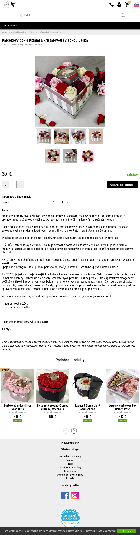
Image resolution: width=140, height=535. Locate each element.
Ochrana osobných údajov (70, 474)
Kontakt (70, 478)
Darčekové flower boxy (18, 32)
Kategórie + (10, 25)
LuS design (5, 32)
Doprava (70, 460)
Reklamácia (70, 471)
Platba (70, 463)
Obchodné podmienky (70, 456)
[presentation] (67, 431)
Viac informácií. (110, 531)
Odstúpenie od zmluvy (70, 467)
